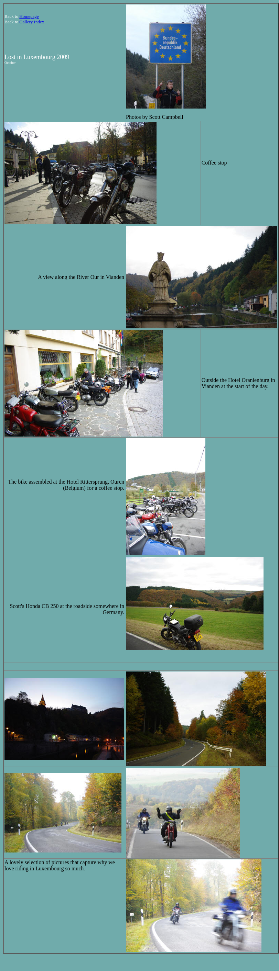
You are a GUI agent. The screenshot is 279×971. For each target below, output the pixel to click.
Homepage (29, 16)
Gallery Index (31, 21)
